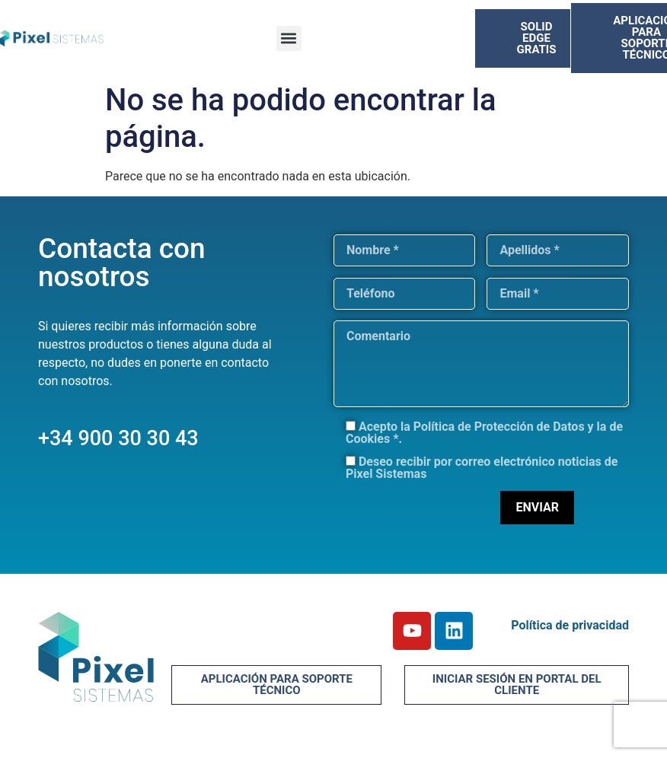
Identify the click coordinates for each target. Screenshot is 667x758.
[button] (289, 38)
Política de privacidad (570, 625)
